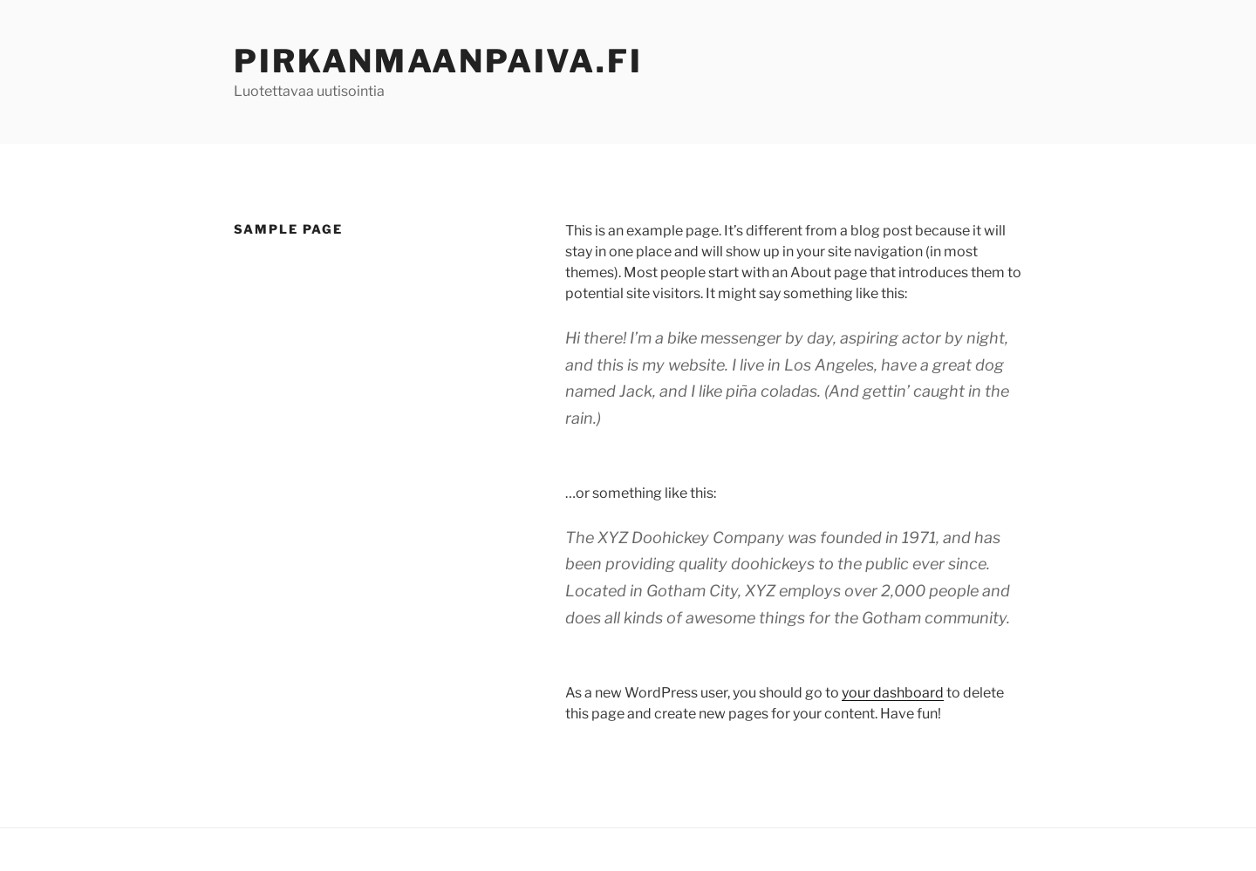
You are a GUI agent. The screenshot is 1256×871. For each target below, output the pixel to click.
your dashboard (893, 692)
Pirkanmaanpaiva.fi (438, 61)
